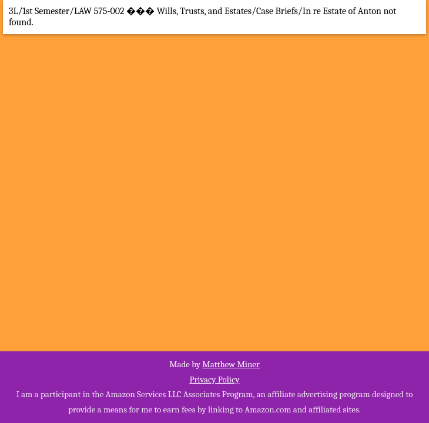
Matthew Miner (231, 364)
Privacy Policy (214, 379)
